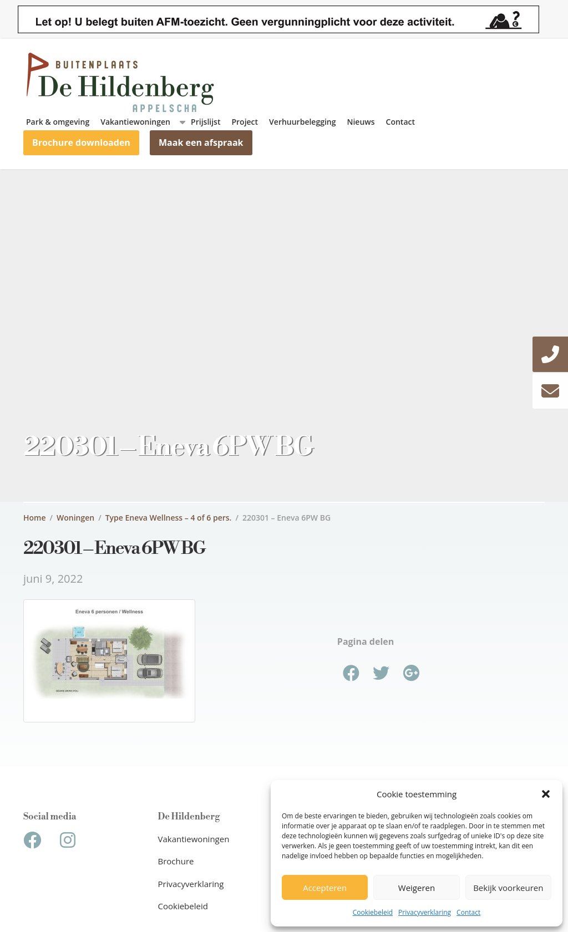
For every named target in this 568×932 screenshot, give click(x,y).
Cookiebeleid (373, 912)
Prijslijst (205, 121)
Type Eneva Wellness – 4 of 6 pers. (168, 517)
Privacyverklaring (424, 912)
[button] (545, 793)
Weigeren (416, 887)
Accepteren (325, 887)
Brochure (176, 861)
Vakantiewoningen (135, 121)
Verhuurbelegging (302, 121)
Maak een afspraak (201, 142)
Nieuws (361, 121)
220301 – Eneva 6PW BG (286, 517)
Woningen (75, 517)
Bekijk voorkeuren (508, 887)
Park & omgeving (57, 121)
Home (34, 517)
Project (244, 121)
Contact (468, 912)
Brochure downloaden (81, 142)
